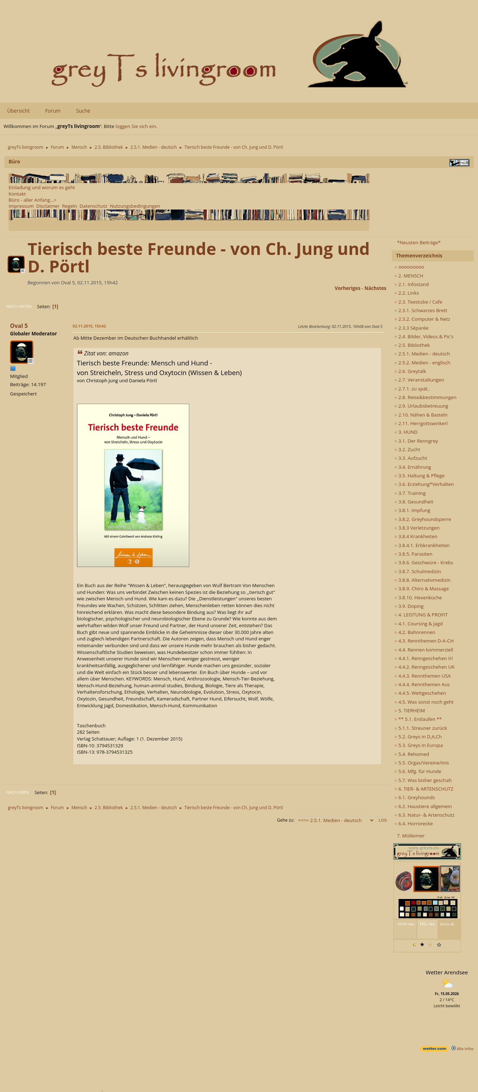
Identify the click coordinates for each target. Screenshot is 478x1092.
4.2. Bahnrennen (414, 632)
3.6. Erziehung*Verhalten (424, 484)
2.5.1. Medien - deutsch (422, 353)
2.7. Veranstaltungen (419, 380)
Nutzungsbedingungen (135, 206)
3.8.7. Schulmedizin (417, 571)
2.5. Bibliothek (412, 345)
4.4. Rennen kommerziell (423, 649)
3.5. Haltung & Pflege (419, 475)
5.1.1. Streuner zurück (420, 728)
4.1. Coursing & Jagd (418, 623)
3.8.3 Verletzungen (417, 528)
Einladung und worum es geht (42, 187)
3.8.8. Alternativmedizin (422, 580)
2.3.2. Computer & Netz (422, 319)
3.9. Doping (409, 606)
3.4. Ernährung (412, 467)
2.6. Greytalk (410, 371)
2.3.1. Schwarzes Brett (420, 310)
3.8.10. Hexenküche (418, 597)
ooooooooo (409, 267)
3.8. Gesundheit (413, 501)
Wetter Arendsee (447, 972)
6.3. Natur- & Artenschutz (424, 815)
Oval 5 (19, 326)
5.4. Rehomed (411, 754)
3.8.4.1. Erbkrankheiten (422, 545)
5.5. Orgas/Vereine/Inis (421, 762)
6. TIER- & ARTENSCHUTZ (423, 789)
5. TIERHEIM (409, 710)
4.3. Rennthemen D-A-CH (424, 641)
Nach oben (17, 792)
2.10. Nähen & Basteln (421, 415)
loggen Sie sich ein (136, 126)
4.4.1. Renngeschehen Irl (423, 658)
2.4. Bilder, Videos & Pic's (424, 336)
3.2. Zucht (407, 449)
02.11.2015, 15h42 (89, 326)
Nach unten (18, 306)
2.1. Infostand (411, 284)
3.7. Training (410, 493)
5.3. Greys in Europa (418, 745)
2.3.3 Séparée (411, 328)
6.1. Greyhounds (414, 797)
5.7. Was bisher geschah (423, 780)
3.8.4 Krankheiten (415, 536)
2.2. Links (406, 293)
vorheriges (348, 288)
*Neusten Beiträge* (418, 242)
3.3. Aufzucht (410, 458)
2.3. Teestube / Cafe (418, 302)
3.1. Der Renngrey (416, 441)
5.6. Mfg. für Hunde (417, 771)
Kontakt (17, 194)
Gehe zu (285, 820)
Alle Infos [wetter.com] (463, 1048)
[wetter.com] (434, 1050)
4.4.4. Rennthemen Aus (422, 684)
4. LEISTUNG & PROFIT (421, 614)
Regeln (69, 206)
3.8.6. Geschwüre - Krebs (423, 562)
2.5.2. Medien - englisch (422, 362)
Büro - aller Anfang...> (33, 200)
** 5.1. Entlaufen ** (418, 719)
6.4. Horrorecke (413, 823)
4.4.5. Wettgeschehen (420, 693)
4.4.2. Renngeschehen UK (424, 667)
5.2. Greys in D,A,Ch (418, 736)
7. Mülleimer (411, 835)
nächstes (375, 288)
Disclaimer (47, 206)
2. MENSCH (408, 275)
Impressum (21, 206)
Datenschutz (93, 206)
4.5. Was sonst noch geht (424, 702)
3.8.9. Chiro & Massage (421, 588)
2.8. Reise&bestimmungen (425, 397)
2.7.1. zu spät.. (412, 388)
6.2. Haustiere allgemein (423, 806)
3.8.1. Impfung (412, 510)
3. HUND (406, 432)
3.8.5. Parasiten (413, 554)
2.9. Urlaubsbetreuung (421, 406)
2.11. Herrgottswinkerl (421, 423)
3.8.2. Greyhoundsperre (422, 519)
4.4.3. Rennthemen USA (422, 676)
